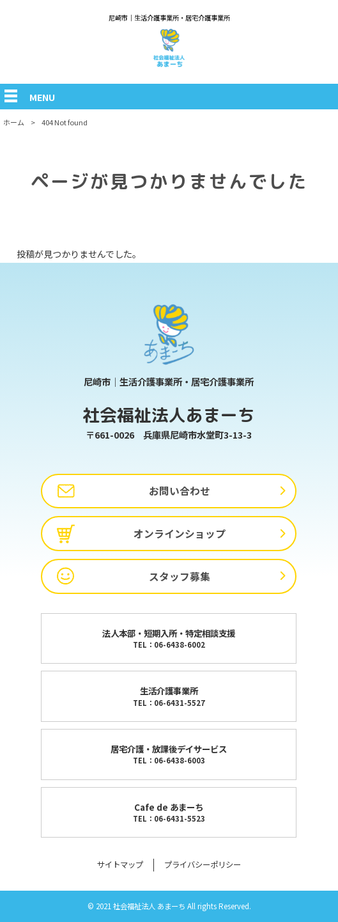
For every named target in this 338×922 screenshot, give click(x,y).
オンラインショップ (180, 533)
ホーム (13, 122)
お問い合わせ (179, 490)
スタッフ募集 (179, 576)
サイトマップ (120, 864)
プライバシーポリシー (202, 864)
